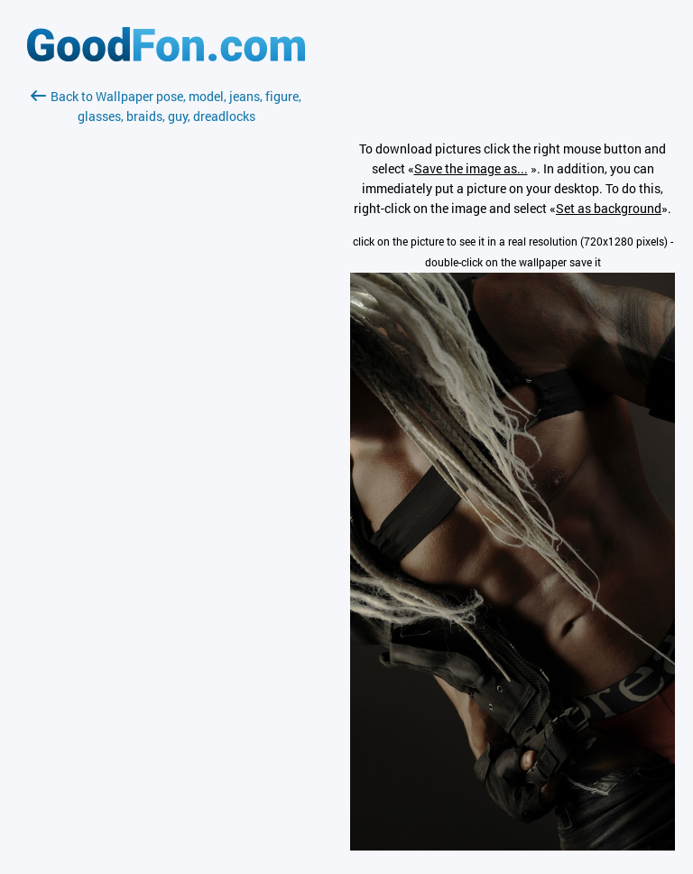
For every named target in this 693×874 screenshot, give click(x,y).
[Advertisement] (166, 340)
